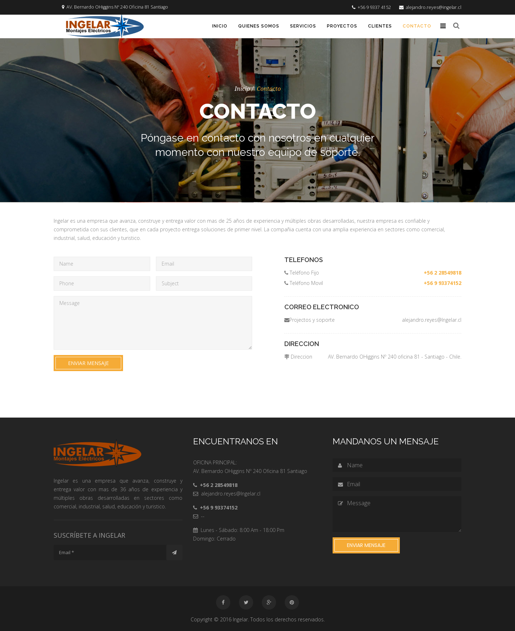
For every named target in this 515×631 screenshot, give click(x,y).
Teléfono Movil (303, 283)
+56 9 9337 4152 (374, 7)
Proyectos (342, 26)
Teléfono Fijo (301, 272)
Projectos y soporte (309, 319)
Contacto (417, 26)
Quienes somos (258, 26)
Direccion (298, 356)
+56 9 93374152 (442, 283)
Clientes (380, 26)
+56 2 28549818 (442, 272)
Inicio (219, 26)
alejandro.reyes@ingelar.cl (433, 7)
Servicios (303, 26)
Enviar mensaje (88, 363)
